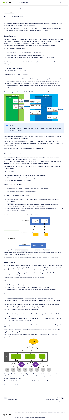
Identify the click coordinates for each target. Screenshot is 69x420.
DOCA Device (39, 148)
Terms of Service (36, 412)
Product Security (61, 412)
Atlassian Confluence (40, 417)
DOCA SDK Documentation (21, 2)
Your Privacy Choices (27, 412)
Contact (16, 415)
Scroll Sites (31, 417)
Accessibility (44, 412)
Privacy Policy (18, 412)
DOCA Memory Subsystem (50, 257)
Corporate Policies (52, 412)
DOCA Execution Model (41, 381)
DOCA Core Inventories (20, 210)
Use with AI (9, 12)
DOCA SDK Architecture (38, 8)
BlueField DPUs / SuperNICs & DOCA (20, 8)
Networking (6, 8)
